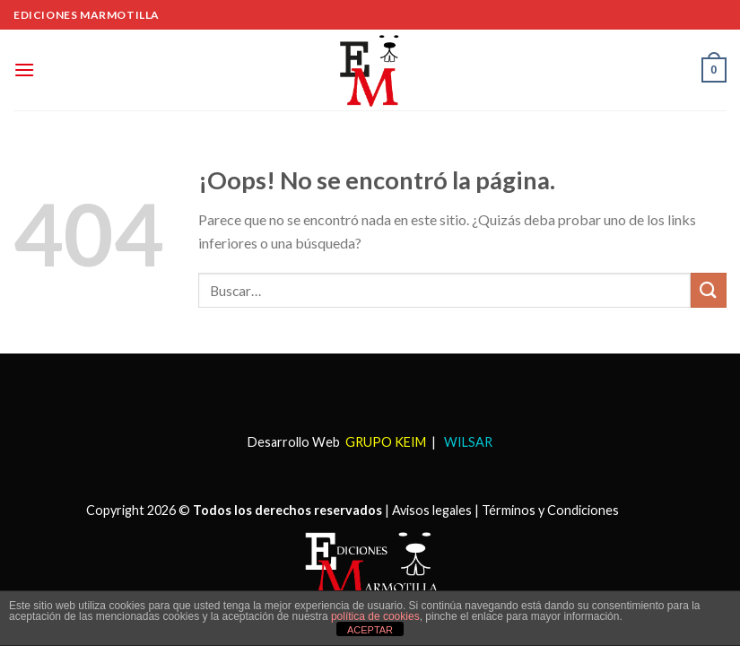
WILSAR (466, 442)
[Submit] (709, 290)
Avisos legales (432, 510)
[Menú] (24, 70)
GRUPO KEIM (385, 442)
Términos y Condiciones (550, 510)
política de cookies (375, 616)
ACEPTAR (370, 629)
